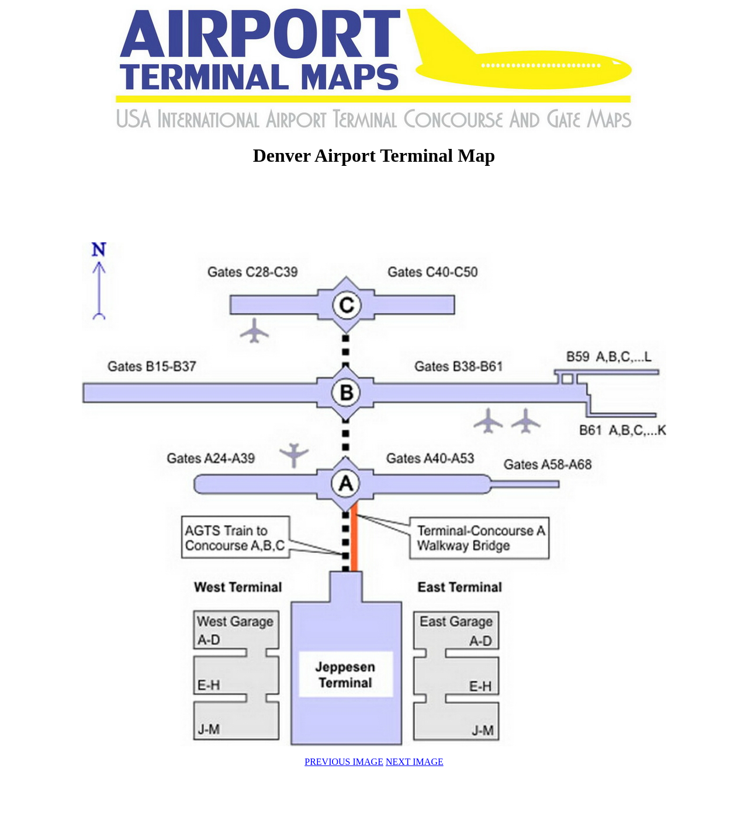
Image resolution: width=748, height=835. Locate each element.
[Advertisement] (374, 205)
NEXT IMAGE (415, 762)
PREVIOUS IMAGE (343, 762)
